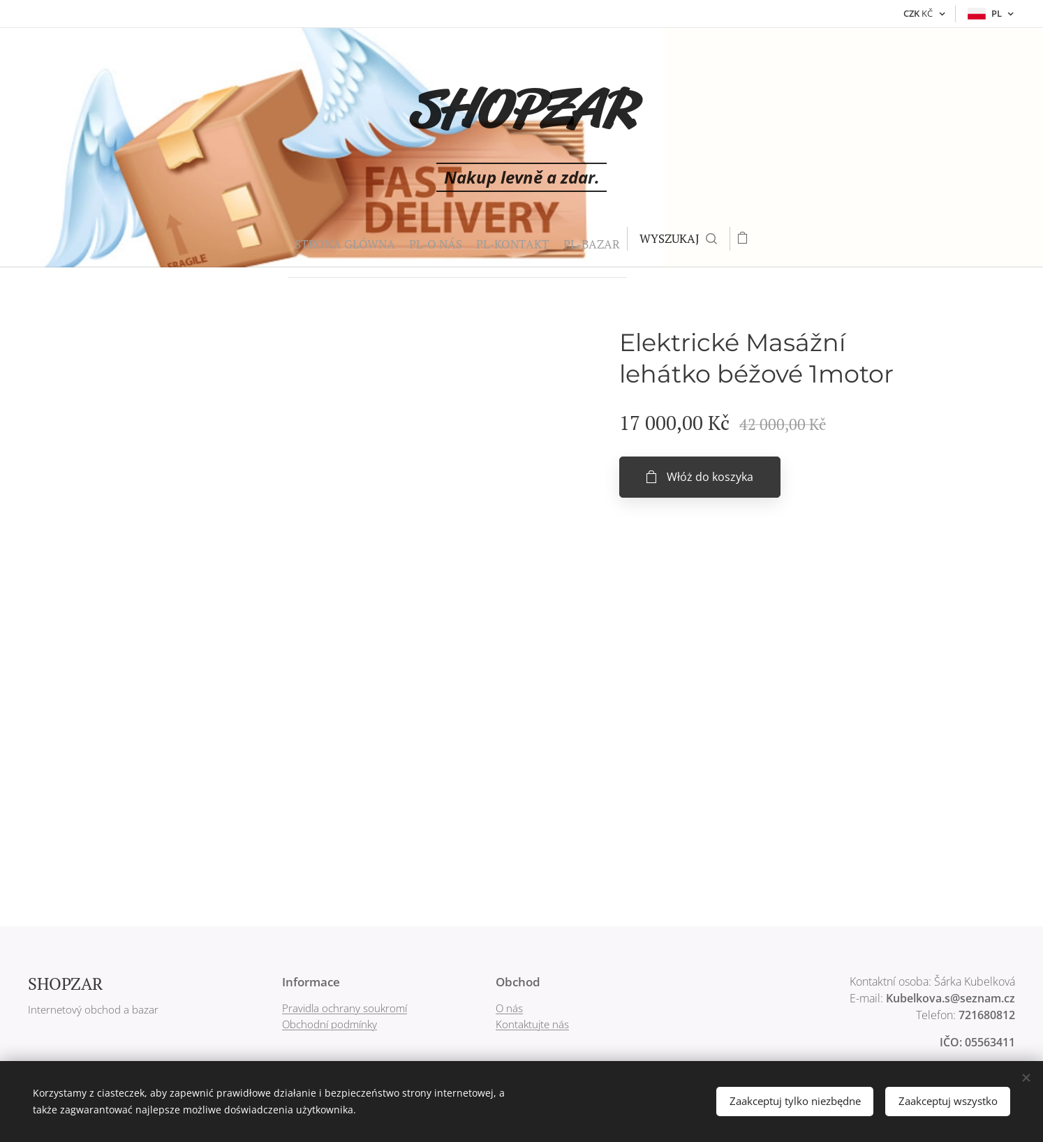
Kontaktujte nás (532, 1024)
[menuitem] (299, 238)
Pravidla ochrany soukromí (344, 1008)
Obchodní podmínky (329, 1024)
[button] (672, 238)
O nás (509, 1008)
